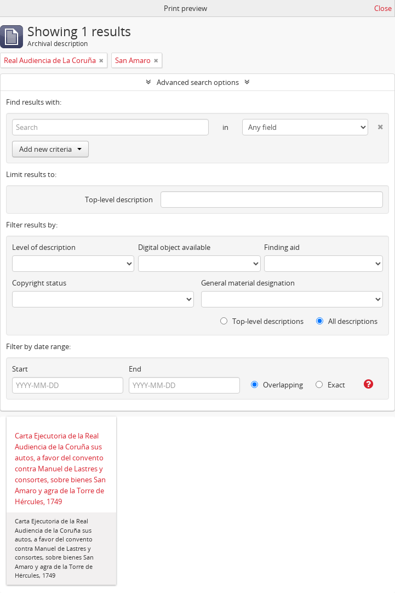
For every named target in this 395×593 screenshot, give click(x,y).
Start (20, 369)
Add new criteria (50, 149)
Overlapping (277, 385)
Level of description (44, 247)
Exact (330, 385)
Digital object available (174, 247)
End (135, 369)
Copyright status (39, 283)
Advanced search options (198, 82)
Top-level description (119, 199)
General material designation (248, 283)
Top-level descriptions (262, 321)
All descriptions (346, 321)
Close (383, 8)
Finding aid (282, 247)
